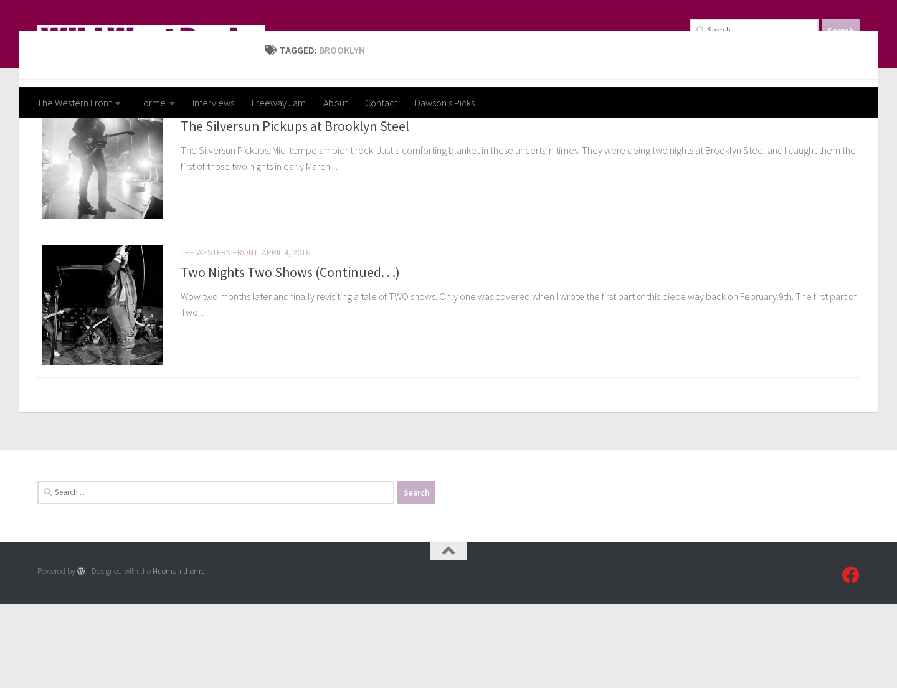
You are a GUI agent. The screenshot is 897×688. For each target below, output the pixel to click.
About (335, 103)
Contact (381, 103)
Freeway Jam (279, 103)
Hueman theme (178, 655)
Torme (152, 103)
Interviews (213, 103)
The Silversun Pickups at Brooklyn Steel (295, 201)
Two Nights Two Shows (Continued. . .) (290, 351)
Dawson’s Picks (445, 103)
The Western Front (74, 103)
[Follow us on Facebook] (851, 659)
